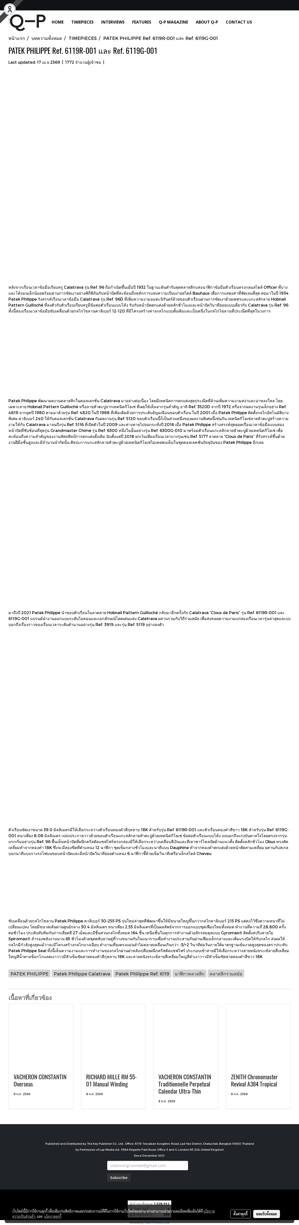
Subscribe (118, 1177)
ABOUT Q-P (207, 22)
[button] (263, 22)
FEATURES (141, 22)
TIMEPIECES (82, 22)
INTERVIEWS (113, 22)
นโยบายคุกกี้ (52, 1216)
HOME (58, 22)
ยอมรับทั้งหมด (266, 1214)
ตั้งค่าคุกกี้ (240, 1214)
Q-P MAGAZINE (173, 22)
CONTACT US (239, 22)
